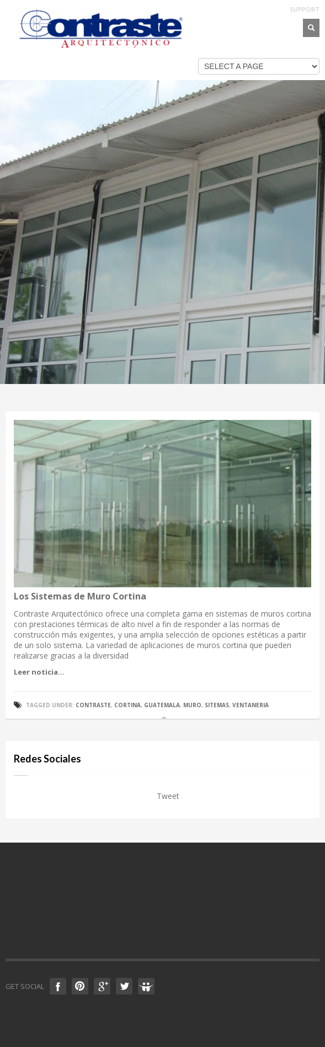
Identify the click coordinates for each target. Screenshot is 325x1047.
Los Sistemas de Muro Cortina (80, 596)
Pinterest (80, 986)
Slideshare (146, 986)
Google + (102, 986)
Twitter (124, 986)
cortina (127, 705)
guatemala (162, 705)
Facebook (58, 986)
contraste (93, 705)
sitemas (217, 705)
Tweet (168, 796)
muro (192, 705)
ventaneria (250, 705)
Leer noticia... (39, 672)
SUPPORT (304, 9)
